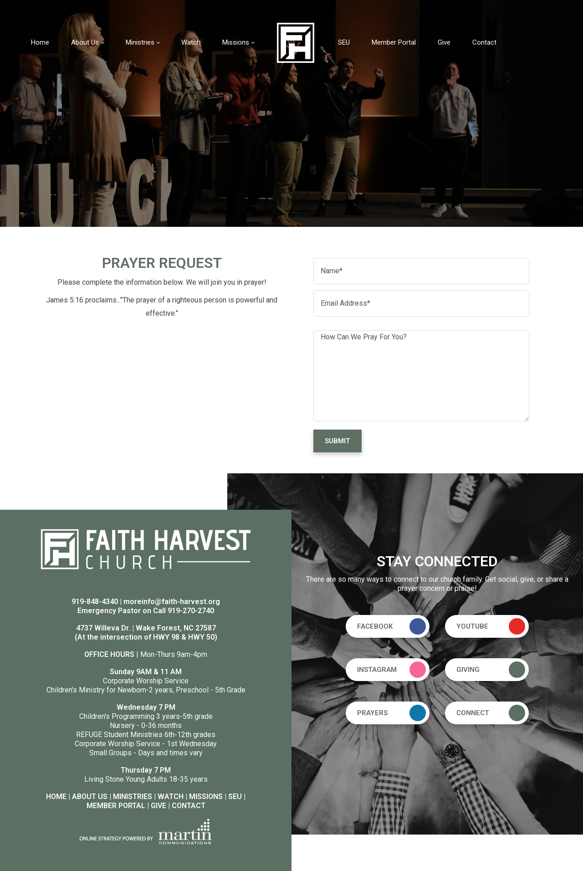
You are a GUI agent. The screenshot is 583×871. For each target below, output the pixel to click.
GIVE (158, 805)
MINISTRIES (132, 796)
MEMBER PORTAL (116, 805)
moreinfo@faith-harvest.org (171, 601)
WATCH (171, 796)
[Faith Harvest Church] (295, 42)
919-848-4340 (95, 601)
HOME (56, 796)
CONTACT (188, 805)
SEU (235, 796)
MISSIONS (206, 796)
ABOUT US (89, 796)
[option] (291, 113)
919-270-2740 (191, 610)
